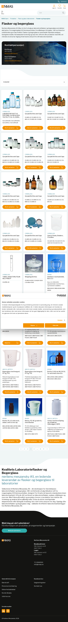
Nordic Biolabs (7, 593)
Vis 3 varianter (56, 207)
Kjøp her (11, 343)
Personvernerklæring (9, 586)
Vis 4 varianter (11, 128)
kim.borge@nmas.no (11, 53)
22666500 (39, 562)
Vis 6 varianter (11, 167)
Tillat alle (55, 325)
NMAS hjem (4, 18)
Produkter (13, 18)
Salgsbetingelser (40, 582)
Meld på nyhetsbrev (14, 530)
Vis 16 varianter (34, 392)
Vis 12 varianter (34, 128)
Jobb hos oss (6, 596)
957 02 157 (8, 51)
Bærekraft (5, 582)
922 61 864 (8, 58)
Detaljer (60, 320)
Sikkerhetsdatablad (8, 589)
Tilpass (33, 325)
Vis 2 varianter (56, 343)
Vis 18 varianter (34, 248)
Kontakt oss (38, 586)
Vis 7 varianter (34, 167)
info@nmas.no (39, 564)
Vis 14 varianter (11, 392)
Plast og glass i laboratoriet (26, 18)
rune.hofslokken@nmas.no (13, 60)
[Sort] (34, 82)
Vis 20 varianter (56, 128)
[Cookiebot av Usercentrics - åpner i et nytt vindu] (58, 295)
